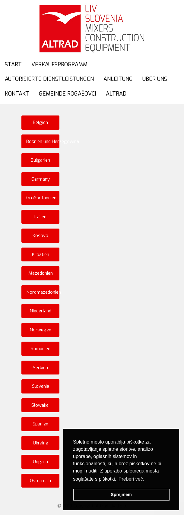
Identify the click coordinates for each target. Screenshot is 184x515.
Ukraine (40, 443)
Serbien (40, 368)
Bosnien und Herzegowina (42, 141)
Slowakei (40, 405)
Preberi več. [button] (131, 479)
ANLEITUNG (118, 79)
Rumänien (40, 349)
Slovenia (40, 386)
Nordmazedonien (42, 292)
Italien (40, 217)
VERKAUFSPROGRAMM (59, 64)
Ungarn (40, 462)
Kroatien (40, 254)
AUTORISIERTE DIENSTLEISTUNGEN (49, 79)
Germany (40, 179)
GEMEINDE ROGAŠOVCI (67, 93)
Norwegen (40, 330)
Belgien (40, 122)
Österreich (40, 481)
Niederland (40, 311)
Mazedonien (40, 273)
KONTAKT (17, 93)
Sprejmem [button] (121, 494)
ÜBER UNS (154, 79)
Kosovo (40, 235)
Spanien (40, 424)
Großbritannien (41, 198)
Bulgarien (40, 160)
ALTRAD (116, 93)
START (13, 64)
